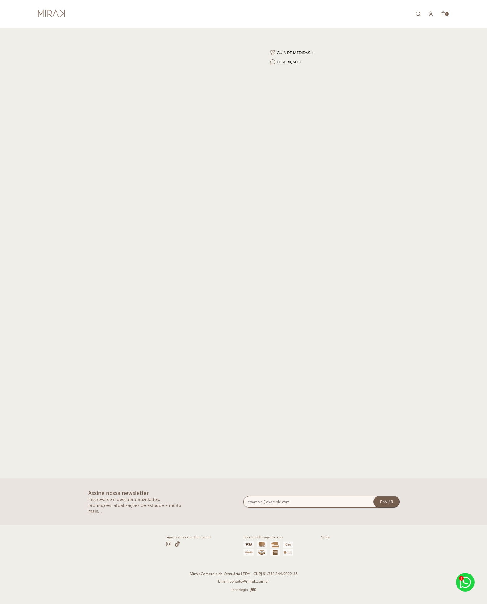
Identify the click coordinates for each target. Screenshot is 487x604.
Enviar (386, 502)
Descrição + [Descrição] (285, 62)
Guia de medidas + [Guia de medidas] (291, 52)
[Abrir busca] (418, 13)
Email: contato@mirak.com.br (243, 581)
